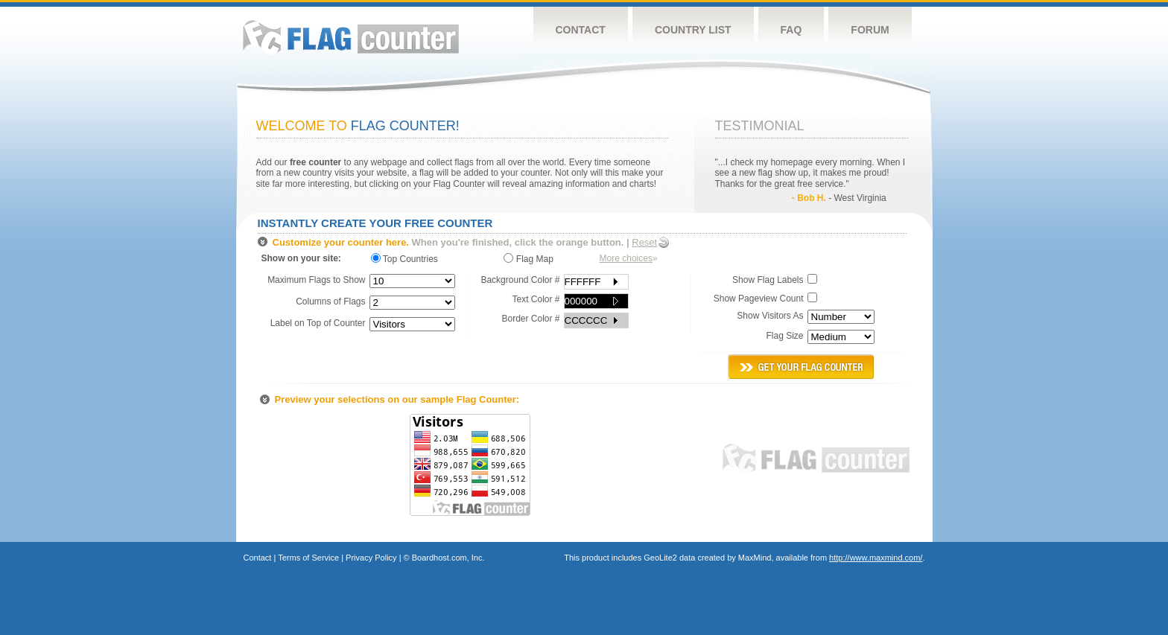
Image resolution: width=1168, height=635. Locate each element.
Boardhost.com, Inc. (448, 557)
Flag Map (528, 258)
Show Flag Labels (767, 280)
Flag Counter (351, 37)
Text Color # (535, 299)
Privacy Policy (371, 557)
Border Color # (530, 318)
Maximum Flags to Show (316, 280)
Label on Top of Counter (318, 323)
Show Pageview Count (759, 298)
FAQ (791, 30)
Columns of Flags (330, 301)
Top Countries (408, 258)
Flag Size (784, 336)
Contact (581, 30)
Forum (870, 30)
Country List (693, 30)
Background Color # (519, 280)
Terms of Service (308, 557)
